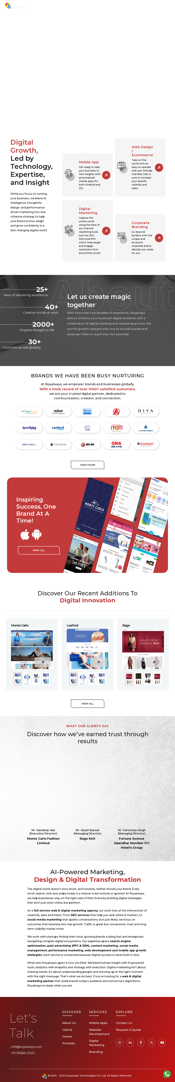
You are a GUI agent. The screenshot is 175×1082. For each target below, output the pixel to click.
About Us (57, 5)
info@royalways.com (26, 1047)
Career (122, 5)
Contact (137, 5)
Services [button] (73, 5)
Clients (108, 5)
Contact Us (124, 1023)
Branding (96, 1052)
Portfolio (91, 5)
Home (42, 5)
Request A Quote (159, 5)
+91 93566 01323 (23, 1053)
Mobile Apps (98, 1023)
